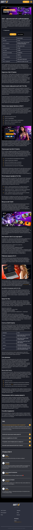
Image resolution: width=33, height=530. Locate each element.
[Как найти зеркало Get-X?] (16, 425)
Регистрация (3, 512)
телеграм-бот (26, 284)
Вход (2, 514)
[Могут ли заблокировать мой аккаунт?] (16, 442)
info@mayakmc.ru (17, 522)
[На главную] (16, 505)
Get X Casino (3, 510)
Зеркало (18, 510)
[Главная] (4, 2)
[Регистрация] (20, 34)
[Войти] (13, 34)
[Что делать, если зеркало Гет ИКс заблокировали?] (16, 434)
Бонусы (18, 514)
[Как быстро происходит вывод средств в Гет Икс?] (16, 445)
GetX (12, 384)
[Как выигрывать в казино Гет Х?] (16, 438)
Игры (18, 512)
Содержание (6, 30)
